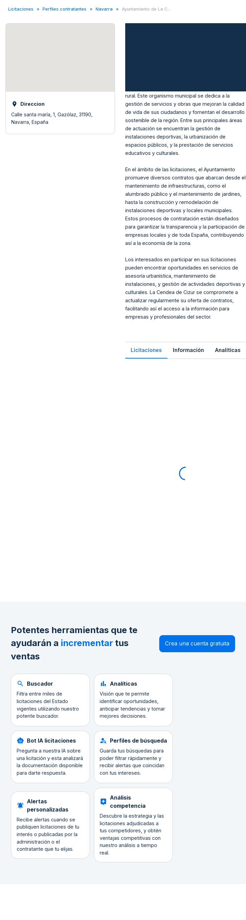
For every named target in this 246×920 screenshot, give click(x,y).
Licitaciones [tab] (146, 350)
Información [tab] (188, 350)
